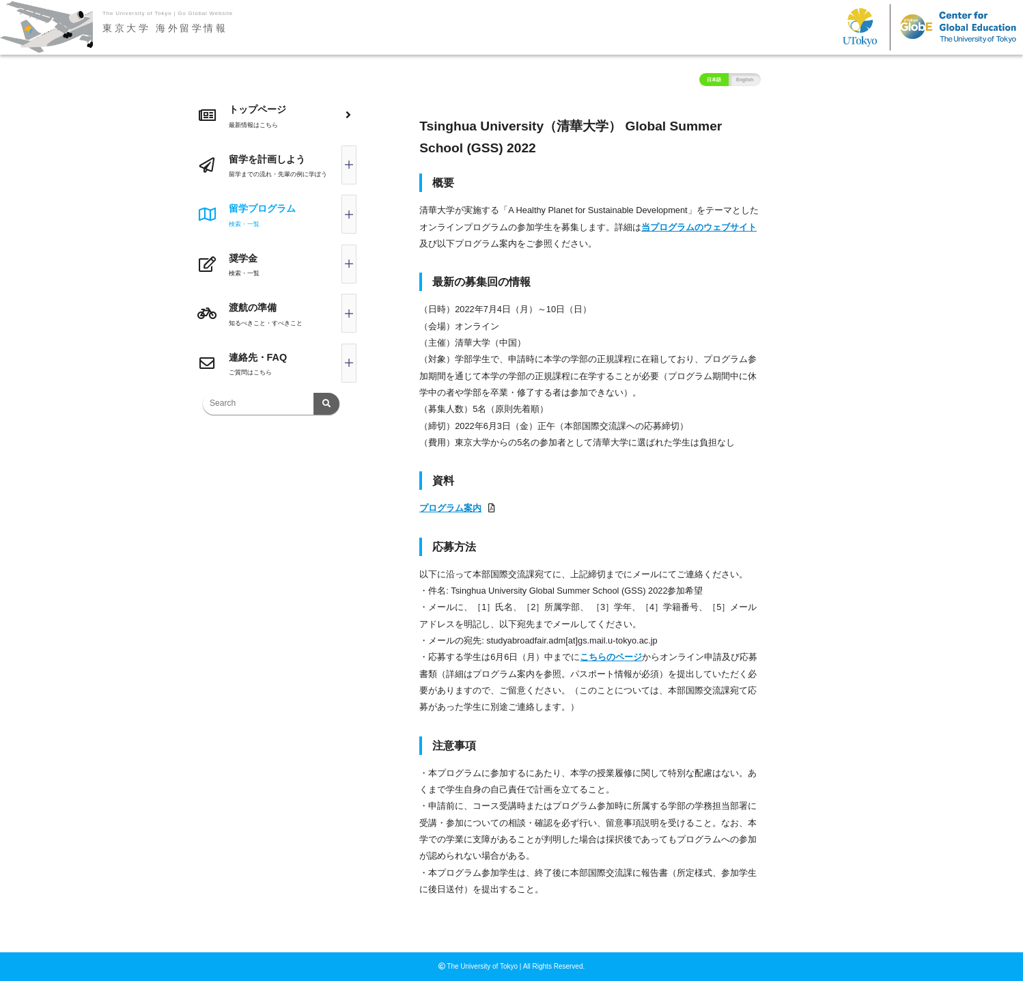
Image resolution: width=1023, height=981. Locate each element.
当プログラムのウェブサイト (699, 227)
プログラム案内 (450, 508)
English (744, 79)
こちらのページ (611, 657)
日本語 (714, 79)
